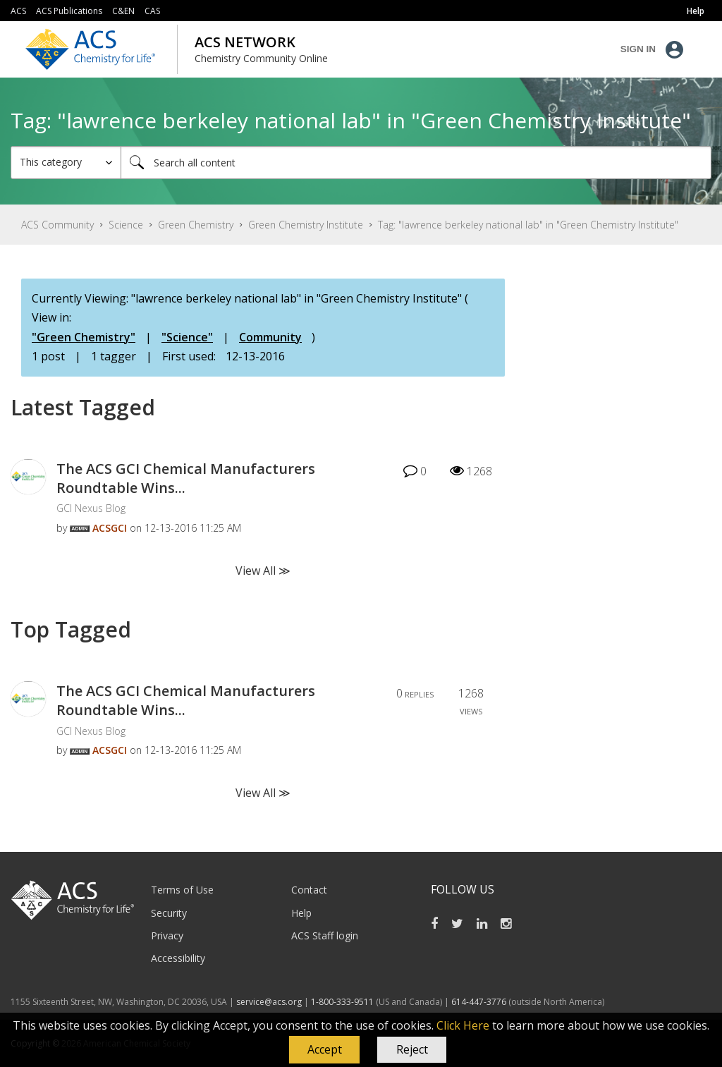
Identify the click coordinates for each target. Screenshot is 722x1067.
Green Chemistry (195, 224)
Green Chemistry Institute (305, 224)
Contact (309, 889)
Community (270, 337)
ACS (18, 11)
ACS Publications (69, 11)
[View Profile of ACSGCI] (109, 528)
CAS (152, 11)
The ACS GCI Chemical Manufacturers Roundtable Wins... (185, 478)
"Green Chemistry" (83, 337)
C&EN (123, 11)
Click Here (462, 1025)
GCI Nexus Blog (91, 508)
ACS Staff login (324, 935)
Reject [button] (412, 1049)
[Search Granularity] (66, 162)
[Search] (416, 162)
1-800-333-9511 (342, 1002)
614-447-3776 (479, 1002)
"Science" (187, 337)
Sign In (638, 49)
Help (301, 913)
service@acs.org (269, 1002)
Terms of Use (182, 889)
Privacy (167, 935)
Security (169, 913)
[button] (324, 1050)
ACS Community (57, 224)
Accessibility (178, 958)
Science (126, 224)
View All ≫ (262, 570)
